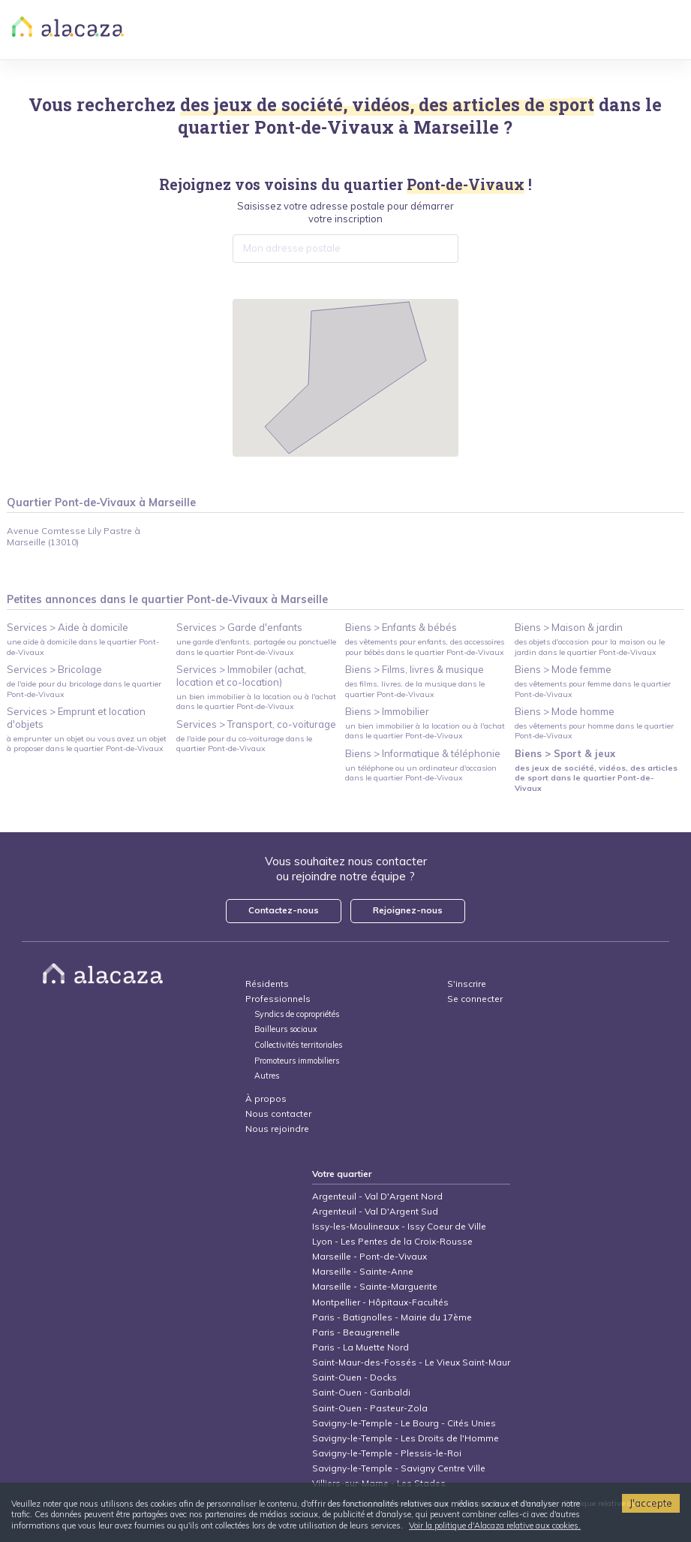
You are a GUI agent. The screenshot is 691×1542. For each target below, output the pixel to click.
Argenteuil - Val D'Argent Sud (375, 1211)
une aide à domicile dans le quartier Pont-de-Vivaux (83, 646)
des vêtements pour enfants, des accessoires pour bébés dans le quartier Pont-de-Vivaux (424, 646)
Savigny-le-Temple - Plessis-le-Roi (386, 1453)
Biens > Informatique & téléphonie (422, 753)
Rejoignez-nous (408, 910)
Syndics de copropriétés (296, 1014)
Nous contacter (278, 1113)
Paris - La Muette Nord (360, 1347)
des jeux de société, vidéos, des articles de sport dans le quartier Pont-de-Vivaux (596, 778)
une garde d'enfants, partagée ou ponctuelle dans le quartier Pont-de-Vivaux (256, 646)
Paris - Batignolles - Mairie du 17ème (392, 1317)
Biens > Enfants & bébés (401, 627)
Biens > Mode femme (563, 669)
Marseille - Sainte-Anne (362, 1271)
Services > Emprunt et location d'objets (76, 717)
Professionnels (278, 998)
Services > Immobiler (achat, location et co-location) (241, 675)
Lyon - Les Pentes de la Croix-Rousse (392, 1241)
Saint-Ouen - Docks (354, 1377)
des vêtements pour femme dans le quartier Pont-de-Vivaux (593, 689)
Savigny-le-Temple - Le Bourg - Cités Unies (404, 1423)
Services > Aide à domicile (67, 627)
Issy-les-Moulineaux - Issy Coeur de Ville (399, 1226)
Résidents (267, 983)
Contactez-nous (283, 910)
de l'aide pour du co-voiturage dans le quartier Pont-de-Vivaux (244, 743)
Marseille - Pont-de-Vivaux (369, 1256)
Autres (266, 1076)
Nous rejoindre (277, 1128)
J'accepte (650, 1503)
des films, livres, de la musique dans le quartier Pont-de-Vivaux (415, 689)
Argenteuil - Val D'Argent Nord (377, 1196)
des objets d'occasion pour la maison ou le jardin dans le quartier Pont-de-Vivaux (590, 646)
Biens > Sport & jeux (565, 753)
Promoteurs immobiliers (296, 1061)
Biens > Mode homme (564, 711)
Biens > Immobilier (387, 711)
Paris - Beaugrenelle (356, 1332)
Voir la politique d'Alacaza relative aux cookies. (495, 1525)
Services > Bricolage (54, 669)
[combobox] (345, 248)
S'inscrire (466, 983)
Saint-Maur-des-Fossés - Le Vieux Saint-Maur (411, 1362)
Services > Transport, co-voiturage (256, 724)
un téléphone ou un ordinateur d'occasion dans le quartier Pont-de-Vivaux (421, 773)
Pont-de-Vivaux (324, 127)
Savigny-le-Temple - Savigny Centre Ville (398, 1468)
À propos (266, 1098)
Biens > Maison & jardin (569, 627)
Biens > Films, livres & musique (414, 669)
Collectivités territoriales (298, 1045)
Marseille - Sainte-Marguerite (374, 1286)
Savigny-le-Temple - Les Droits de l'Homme (405, 1438)
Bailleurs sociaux (287, 1029)
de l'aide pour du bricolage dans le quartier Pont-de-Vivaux (84, 689)
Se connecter (475, 998)
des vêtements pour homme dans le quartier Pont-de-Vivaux (594, 731)
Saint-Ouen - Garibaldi (361, 1392)
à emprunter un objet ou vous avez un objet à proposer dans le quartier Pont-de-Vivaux (87, 743)
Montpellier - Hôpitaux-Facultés (380, 1302)
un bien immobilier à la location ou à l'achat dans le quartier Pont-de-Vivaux (256, 701)
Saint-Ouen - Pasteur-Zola (370, 1408)
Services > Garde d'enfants (239, 627)
